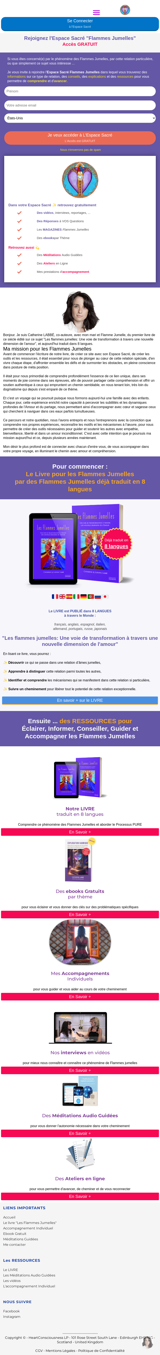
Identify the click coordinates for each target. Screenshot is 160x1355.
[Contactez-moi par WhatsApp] (147, 1342)
